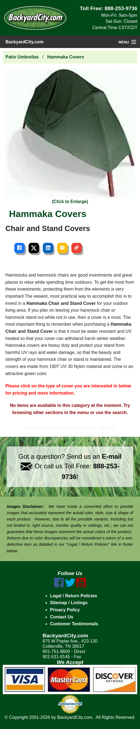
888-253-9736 (121, 8)
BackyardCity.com (24, 42)
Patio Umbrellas (22, 57)
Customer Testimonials (74, 623)
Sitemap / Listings (69, 602)
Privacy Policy (65, 609)
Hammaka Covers (65, 57)
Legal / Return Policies (73, 595)
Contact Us (61, 617)
